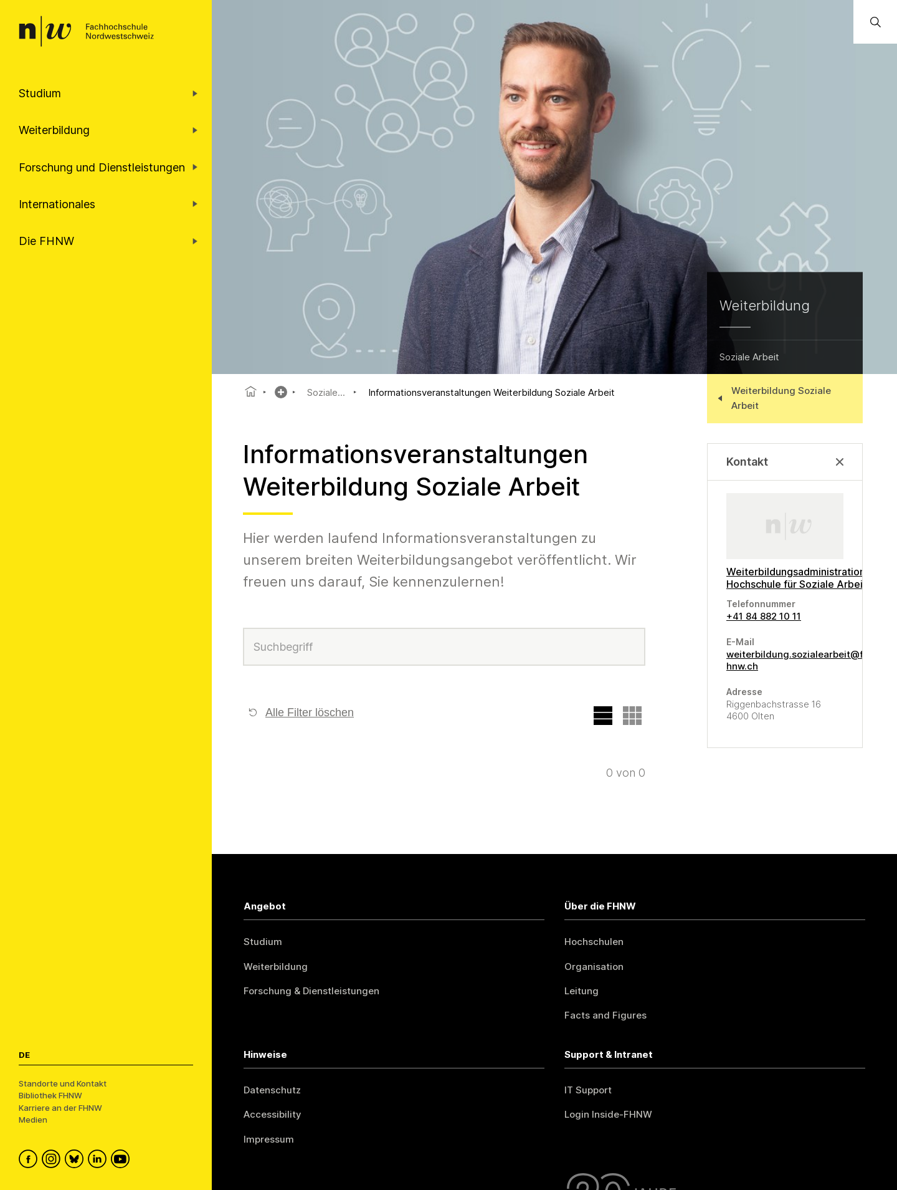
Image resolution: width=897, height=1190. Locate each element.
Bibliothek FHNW (50, 1095)
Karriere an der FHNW (60, 1108)
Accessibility (272, 1114)
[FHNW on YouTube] (122, 1160)
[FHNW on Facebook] (30, 1160)
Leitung (581, 991)
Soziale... (326, 392)
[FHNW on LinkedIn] (99, 1160)
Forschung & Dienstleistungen (311, 991)
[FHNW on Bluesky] (76, 1160)
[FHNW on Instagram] (53, 1160)
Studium (263, 942)
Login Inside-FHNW (608, 1114)
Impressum (269, 1139)
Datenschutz (272, 1090)
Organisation (594, 966)
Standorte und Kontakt (63, 1083)
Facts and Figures (605, 1015)
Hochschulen (594, 942)
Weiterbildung (276, 966)
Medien (33, 1120)
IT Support (588, 1090)
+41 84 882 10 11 (763, 616)
